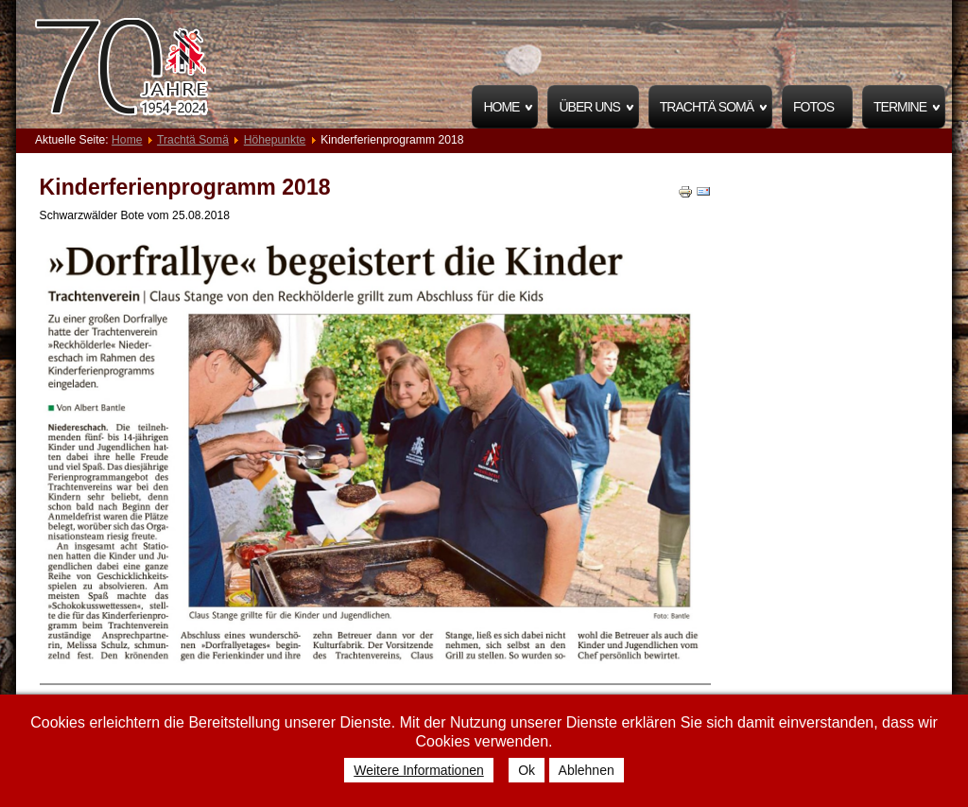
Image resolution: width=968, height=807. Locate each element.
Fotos (813, 106)
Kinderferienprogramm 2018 (185, 187)
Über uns (589, 106)
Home (501, 106)
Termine (899, 106)
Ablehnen (586, 770)
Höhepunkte (275, 139)
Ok (526, 770)
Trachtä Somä (706, 106)
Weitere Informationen (418, 770)
